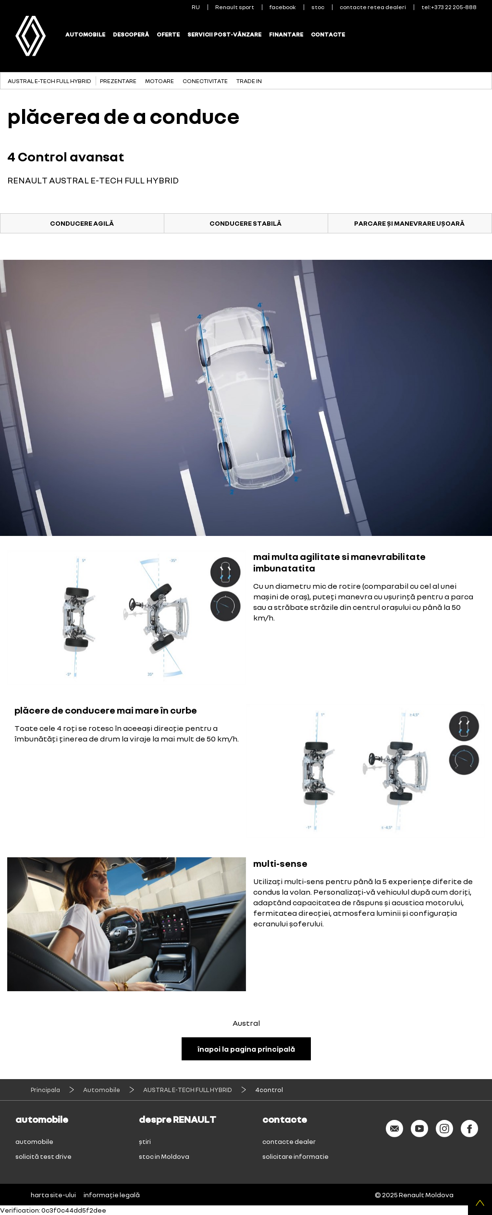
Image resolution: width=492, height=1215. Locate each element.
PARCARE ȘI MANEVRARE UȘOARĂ (409, 223)
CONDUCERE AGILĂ (82, 223)
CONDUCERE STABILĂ (245, 223)
